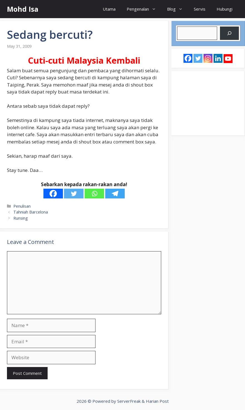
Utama (109, 9)
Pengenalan (144, 9)
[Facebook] (53, 193)
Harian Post (157, 401)
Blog (177, 9)
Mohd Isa (22, 9)
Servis (199, 9)
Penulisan (22, 206)
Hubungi (224, 9)
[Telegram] (115, 193)
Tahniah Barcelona (30, 212)
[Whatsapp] (94, 193)
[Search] (229, 33)
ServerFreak (129, 401)
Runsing (20, 218)
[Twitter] (74, 193)
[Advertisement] (208, 103)
